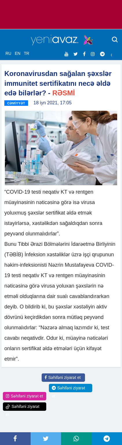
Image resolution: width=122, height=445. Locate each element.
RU (8, 53)
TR (26, 53)
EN (17, 53)
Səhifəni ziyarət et (63, 377)
